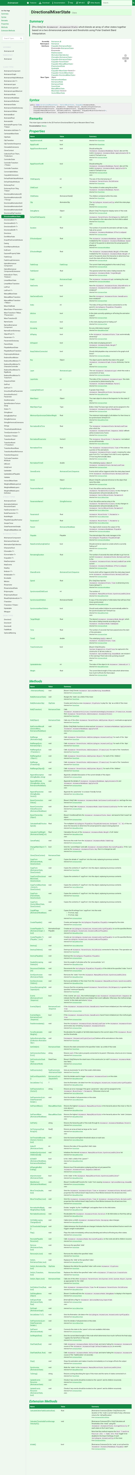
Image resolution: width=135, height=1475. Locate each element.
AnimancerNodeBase (11, 98)
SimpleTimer (8, 523)
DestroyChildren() (36, 950)
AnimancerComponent (12, 71)
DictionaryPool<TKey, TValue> (11, 190)
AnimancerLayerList (11, 88)
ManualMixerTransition (12, 297)
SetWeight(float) (36, 1336)
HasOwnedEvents (36, 296)
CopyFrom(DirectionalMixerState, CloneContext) (38, 879)
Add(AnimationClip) (37, 703)
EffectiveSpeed (35, 238)
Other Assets (94, 3)
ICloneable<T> (9, 551)
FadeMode (8, 629)
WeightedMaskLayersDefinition (11, 492)
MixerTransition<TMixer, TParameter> (12, 314)
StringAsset (8, 412)
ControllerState (9, 159)
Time (32, 630)
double (103, 463)
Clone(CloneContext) (37, 855)
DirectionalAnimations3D (13, 194)
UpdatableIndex (35, 664)
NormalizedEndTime (37, 426)
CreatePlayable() (36, 922)
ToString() (33, 1374)
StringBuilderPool (10, 416)
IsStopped (33, 343)
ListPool (7, 287)
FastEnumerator (54, 1070)
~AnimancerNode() (37, 690)
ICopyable (54, 46)
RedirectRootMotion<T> (12, 361)
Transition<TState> (11, 436)
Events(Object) (35, 1006)
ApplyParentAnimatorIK (38, 148)
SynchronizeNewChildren (39, 608)
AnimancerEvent (10, 501)
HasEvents (34, 285)
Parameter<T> (9, 337)
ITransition (7, 601)
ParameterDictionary (11, 341)
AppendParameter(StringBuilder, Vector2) (37, 794)
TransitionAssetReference (13, 451)
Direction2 (7, 619)
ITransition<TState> (11, 605)
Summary (4, 14)
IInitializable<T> (9, 575)
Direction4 (7, 623)
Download (44, 3)
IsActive (33, 313)
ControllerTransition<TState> (11, 164)
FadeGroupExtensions (12, 260)
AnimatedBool (9, 115)
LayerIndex (34, 379)
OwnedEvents (35, 471)
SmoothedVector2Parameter (10, 396)
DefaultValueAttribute (12, 182)
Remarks (4, 20)
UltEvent (7, 464)
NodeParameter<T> (11, 513)
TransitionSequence (11, 455)
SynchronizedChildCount (39, 591)
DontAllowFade (9, 237)
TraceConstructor (36, 647)
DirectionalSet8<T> (11, 230)
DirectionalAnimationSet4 (13, 206)
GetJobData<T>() (36, 1083)
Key (31, 360)
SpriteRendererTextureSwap (12, 405)
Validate (7, 477)
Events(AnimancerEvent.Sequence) (36, 998)
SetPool (7, 384)
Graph (32, 279)
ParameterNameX (36, 488)
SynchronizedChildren (38, 600)
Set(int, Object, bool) (37, 1279)
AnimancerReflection (11, 101)
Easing (6, 243)
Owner (32, 480)
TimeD (32, 638)
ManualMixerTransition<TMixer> (12, 302)
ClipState (7, 137)
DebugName (34, 211)
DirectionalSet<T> (10, 220)
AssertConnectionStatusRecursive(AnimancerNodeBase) (38, 809)
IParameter (8, 585)
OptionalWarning (10, 633)
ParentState (8, 344)
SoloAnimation (9, 400)
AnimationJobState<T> (12, 130)
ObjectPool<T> (9, 334)
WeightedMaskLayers (11, 487)
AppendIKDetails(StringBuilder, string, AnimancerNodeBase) (38, 783)
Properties (5, 24)
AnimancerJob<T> (10, 81)
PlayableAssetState (11, 347)
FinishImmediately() (37, 1023)
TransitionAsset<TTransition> (9, 444)
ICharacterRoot (9, 548)
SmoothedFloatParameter (13, 391)
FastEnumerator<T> (11, 510)
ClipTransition (9, 140)
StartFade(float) (36, 1344)
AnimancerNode (10, 94)
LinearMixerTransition (11, 284)
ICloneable (55, 57)
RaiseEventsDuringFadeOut (40, 544)
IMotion (6, 581)
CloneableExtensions (11, 147)
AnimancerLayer (10, 84)
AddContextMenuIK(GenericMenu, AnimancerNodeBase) (38, 729)
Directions (7, 233)
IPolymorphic (8, 591)
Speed (32, 581)
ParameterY (34, 521)
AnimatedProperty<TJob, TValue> (13, 126)
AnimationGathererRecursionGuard (11, 505)
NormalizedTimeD (36, 463)
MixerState (63, 71)
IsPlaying (33, 334)
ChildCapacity (35, 179)
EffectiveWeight (36, 251)
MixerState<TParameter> (13, 309)
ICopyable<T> (9, 558)
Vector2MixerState (11, 481)
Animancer (8, 59)
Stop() (32, 1361)
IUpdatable (8, 608)
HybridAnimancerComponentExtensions (12, 270)
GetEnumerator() (36, 1070)
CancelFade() (35, 840)
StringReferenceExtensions (14, 422)
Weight (32, 671)
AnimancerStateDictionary (13, 108)
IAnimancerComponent (12, 538)
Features (31, 3)
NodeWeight (8, 516)
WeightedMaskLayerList (12, 484)
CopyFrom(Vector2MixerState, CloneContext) (37, 904)
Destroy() (33, 946)
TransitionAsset (9, 439)
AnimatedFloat (9, 118)
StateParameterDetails (12, 526)
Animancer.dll (9, 51)
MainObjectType (36, 407)
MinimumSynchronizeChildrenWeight (43, 415)
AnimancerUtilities (10, 111)
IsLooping (33, 328)
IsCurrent (33, 322)
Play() (32, 1233)
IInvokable (7, 578)
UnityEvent (8, 467)
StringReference (10, 419)
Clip (31, 202)
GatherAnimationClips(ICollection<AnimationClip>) (38, 1040)
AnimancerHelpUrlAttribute (13, 78)
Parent (32, 527)
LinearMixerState (10, 280)
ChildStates (34, 196)
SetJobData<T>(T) (37, 1314)
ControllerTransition (11, 168)
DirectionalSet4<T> (11, 226)
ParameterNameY (36, 501)
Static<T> (7, 409)
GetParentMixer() (36, 1106)
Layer (32, 371)
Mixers (44, 126)
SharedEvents (35, 572)
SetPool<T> (8, 388)
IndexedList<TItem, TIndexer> (11, 276)
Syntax (3, 17)
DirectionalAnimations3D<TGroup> (13, 199)
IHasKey (7, 568)
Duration (33, 228)
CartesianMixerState (11, 134)
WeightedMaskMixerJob (12, 530)
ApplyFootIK (34, 144)
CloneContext (9, 150)
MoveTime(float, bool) (38, 1199)
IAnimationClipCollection (12, 544)
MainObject (34, 398)
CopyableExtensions (11, 175)
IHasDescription (9, 561)
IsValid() (33, 1444)
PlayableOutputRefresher (13, 520)
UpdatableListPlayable (12, 474)
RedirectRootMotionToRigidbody (12, 371)
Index (32, 305)
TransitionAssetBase (11, 448)
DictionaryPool (9, 185)
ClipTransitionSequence (12, 144)
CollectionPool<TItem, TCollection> (12, 155)
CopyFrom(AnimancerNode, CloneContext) (36, 862)
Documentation (58, 3)
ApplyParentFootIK (37, 164)
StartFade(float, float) (38, 1353)
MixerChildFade (9, 306)
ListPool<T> (8, 290)
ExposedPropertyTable (12, 253)
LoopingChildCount (37, 390)
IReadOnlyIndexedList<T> (13, 598)
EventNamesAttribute (12, 247)
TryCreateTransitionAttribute (11, 459)
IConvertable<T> (10, 554)
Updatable (7, 471)
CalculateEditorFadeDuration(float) (42, 1411)
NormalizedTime (36, 448)
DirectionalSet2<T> (11, 223)
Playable (33, 535)
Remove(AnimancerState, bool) (36, 1247)
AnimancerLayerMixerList (13, 91)
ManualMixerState (10, 294)
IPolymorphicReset (10, 595)
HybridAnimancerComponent (10, 265)
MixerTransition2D (10, 318)
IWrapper (7, 612)
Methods (4, 27)
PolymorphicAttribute (11, 354)
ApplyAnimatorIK (36, 140)
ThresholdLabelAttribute (12, 429)
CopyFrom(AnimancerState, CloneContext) (36, 870)
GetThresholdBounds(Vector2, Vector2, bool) (37, 1140)
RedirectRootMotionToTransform (12, 377)
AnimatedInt (8, 121)
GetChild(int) (34, 1047)
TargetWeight (35, 619)
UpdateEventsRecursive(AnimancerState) (36, 1382)
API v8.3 (80, 3)
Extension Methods (8, 30)
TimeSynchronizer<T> (12, 432)
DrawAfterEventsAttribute (13, 240)
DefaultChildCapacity (37, 217)
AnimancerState (10, 104)
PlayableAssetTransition (12, 351)
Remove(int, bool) (36, 1254)
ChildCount (34, 187)
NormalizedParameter (38, 439)
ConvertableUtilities (11, 172)
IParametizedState (11, 588)
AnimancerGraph (10, 74)
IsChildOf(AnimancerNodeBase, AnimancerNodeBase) (38, 1161)
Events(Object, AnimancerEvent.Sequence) (36, 1017)
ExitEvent (7, 250)
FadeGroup (8, 257)
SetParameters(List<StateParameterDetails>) (37, 1323)
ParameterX (34, 514)
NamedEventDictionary (12, 331)
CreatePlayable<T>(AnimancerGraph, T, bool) (37, 931)
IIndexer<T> (8, 571)
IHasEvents (8, 565)
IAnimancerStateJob (11, 541)
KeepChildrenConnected (38, 351)
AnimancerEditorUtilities (102, 1417)
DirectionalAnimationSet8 (13, 210)
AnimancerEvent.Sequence (69, 471)
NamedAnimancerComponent (10, 326)
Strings (6, 426)
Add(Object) (34, 720)
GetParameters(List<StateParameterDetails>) (37, 1100)
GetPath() (33, 1123)
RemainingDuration (37, 555)
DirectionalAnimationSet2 (13, 203)
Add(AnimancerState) (38, 697)
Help (70, 3)
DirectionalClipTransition (12, 213)
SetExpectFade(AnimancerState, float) (36, 1302)
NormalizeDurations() (38, 1214)
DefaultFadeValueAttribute (13, 178)
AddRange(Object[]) (37, 768)
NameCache (8, 322)
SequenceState (9, 381)
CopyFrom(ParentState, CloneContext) (35, 896)
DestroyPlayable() (36, 956)
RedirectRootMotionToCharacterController (12, 365)
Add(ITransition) (36, 709)
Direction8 (7, 626)
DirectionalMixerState (12, 216)
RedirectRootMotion (11, 357)
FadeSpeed (34, 271)
